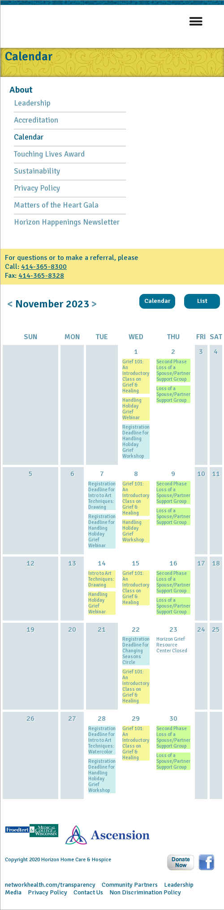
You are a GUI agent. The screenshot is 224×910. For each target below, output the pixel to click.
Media (13, 892)
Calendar (28, 137)
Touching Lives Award (49, 154)
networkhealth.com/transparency (50, 885)
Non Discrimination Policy (145, 892)
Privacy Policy (37, 188)
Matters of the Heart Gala (56, 205)
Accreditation (36, 120)
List (202, 301)
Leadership (32, 103)
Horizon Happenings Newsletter (67, 222)
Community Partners (130, 885)
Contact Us (88, 892)
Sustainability (37, 171)
